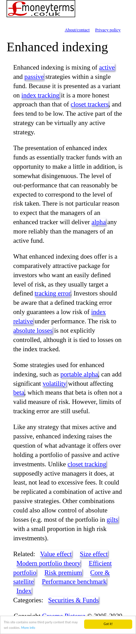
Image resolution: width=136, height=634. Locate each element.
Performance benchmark (74, 581)
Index (24, 590)
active (107, 67)
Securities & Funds (73, 600)
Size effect (93, 554)
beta (18, 392)
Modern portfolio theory (48, 563)
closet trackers (90, 104)
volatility (54, 383)
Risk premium (63, 572)
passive (34, 76)
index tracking (40, 95)
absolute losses (33, 330)
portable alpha (79, 374)
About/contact (77, 30)
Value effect (56, 554)
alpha (98, 222)
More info (28, 627)
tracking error (52, 293)
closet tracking (87, 464)
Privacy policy (108, 30)
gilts (112, 519)
